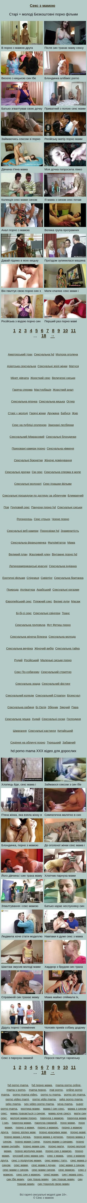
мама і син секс (53, 1108)
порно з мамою (48, 1127)
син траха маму (37, 1179)
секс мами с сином (15, 1169)
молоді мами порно (23, 1118)
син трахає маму (63, 1179)
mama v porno (16, 1089)
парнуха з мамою (52, 1118)
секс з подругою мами (26, 1160)
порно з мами (25, 1127)
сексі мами (51, 1174)
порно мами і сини (27, 1141)
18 (43, 335)
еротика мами (30, 1108)
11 (73, 330)
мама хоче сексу (59, 1113)
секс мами (21, 1165)
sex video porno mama (39, 1104)
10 (65, 330)
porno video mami (17, 1099)
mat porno (56, 1089)
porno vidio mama (44, 1099)
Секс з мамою (42, 6)
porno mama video (25, 1094)
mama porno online (67, 1085)
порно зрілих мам (24, 1132)
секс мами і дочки (43, 1165)
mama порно (37, 1089)
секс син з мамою (28, 1174)
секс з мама (55, 1155)
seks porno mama (71, 1099)
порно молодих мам (28, 1151)
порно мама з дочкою (48, 1137)
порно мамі (77, 1132)
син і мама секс (72, 1174)
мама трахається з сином (27, 1113)
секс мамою (66, 1169)
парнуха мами (21, 1122)
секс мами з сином (71, 1165)
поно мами (67, 1122)
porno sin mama (74, 1094)
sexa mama (65, 1104)
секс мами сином (43, 1169)
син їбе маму (15, 1179)
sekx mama (13, 1104)
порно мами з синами (57, 1141)
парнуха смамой (46, 1122)
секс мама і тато (56, 1160)
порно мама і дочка (17, 1137)
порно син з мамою (58, 1151)
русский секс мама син (28, 1155)
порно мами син (34, 1146)
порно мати (56, 1146)
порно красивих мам (53, 1132)
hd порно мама (42, 1085)
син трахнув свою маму (53, 1184)
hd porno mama (18, 1085)
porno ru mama (50, 1094)
